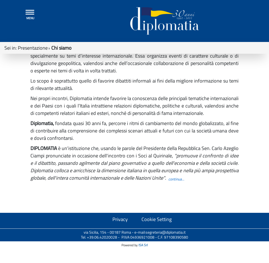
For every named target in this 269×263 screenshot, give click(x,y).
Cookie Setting (156, 255)
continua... (176, 215)
